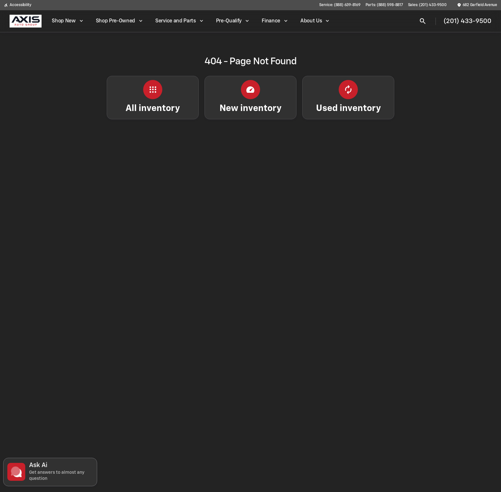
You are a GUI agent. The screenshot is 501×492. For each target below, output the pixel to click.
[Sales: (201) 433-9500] (427, 5)
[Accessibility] (18, 5)
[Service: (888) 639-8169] (339, 5)
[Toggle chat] (50, 472)
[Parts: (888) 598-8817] (384, 5)
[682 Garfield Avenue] (477, 5)
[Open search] (423, 21)
